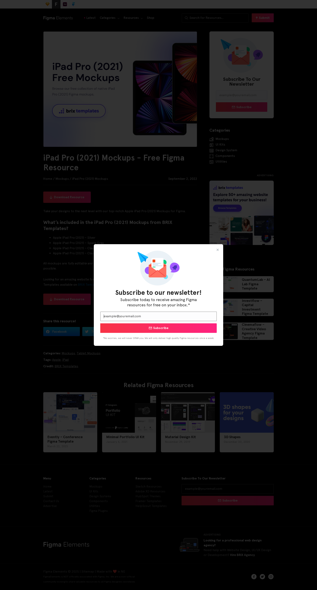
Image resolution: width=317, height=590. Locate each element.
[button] (217, 249)
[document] (158, 295)
